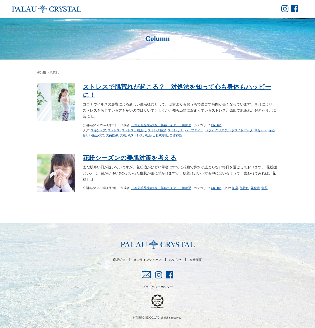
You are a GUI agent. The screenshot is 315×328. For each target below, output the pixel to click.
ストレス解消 (157, 130)
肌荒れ (149, 135)
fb (294, 8)
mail (146, 274)
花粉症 (255, 188)
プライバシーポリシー (157, 287)
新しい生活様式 (93, 135)
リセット (260, 130)
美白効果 (112, 135)
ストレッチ (175, 130)
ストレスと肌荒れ (134, 130)
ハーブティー (194, 130)
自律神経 (176, 135)
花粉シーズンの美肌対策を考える (130, 157)
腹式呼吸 (162, 135)
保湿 (272, 130)
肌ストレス (135, 135)
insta (284, 8)
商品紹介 (119, 260)
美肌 (123, 135)
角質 (264, 188)
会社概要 (196, 260)
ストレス (114, 130)
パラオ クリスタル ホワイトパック (229, 130)
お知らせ (175, 260)
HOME (41, 72)
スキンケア (98, 130)
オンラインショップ (147, 260)
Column (216, 125)
